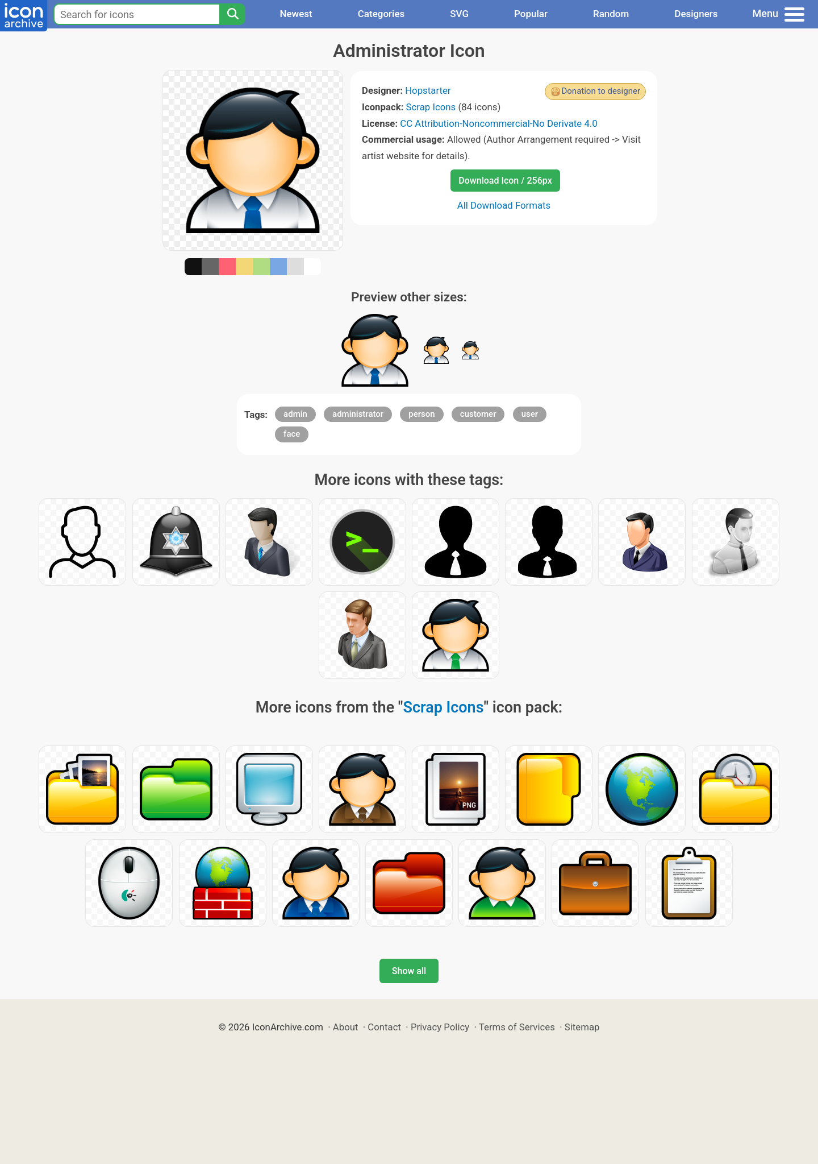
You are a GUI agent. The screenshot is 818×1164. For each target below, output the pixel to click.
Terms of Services (517, 1027)
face (291, 434)
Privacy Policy (440, 1027)
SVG (459, 13)
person (421, 414)
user (529, 414)
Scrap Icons (431, 107)
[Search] (232, 14)
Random (611, 13)
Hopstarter (427, 90)
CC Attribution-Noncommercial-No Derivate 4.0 (498, 123)
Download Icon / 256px (505, 180)
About (345, 1027)
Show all (409, 971)
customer (478, 414)
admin (295, 414)
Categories (381, 13)
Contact (384, 1027)
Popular (531, 13)
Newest (295, 13)
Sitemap (582, 1027)
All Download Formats (504, 205)
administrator (357, 414)
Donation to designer (600, 91)
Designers (695, 13)
